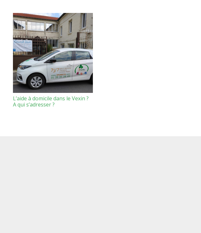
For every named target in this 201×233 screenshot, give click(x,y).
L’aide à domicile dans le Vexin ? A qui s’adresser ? (51, 101)
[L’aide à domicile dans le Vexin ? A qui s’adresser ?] (53, 53)
